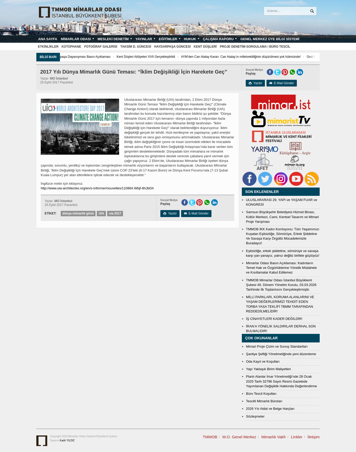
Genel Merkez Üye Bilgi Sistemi (269, 39)
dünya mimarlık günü (78, 213)
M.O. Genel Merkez (239, 437)
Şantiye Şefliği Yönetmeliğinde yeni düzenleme (281, 354)
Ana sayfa (47, 39)
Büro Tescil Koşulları (261, 394)
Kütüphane (71, 46)
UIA (101, 213)
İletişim (313, 437)
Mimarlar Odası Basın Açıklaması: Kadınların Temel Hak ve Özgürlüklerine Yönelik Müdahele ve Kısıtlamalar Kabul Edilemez (281, 267)
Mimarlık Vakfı (273, 437)
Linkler (296, 437)
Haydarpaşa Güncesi (172, 46)
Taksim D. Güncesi (135, 46)
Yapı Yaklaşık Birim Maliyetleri (268, 369)
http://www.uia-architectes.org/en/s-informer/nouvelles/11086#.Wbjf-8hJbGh (97, 188)
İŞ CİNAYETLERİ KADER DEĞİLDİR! (274, 319)
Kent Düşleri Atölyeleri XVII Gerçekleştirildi (160, 57)
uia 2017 (115, 213)
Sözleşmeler (255, 416)
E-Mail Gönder (281, 83)
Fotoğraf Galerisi (100, 46)
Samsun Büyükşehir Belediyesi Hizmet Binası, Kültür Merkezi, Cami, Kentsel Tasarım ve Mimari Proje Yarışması (282, 216)
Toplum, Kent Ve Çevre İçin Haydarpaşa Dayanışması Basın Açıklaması (76, 57)
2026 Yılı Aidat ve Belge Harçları (270, 409)
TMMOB (210, 437)
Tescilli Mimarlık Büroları (264, 401)
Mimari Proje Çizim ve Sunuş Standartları (277, 346)
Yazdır (255, 83)
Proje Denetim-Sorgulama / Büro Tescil (255, 46)
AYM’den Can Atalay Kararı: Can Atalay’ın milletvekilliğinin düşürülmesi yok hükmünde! (256, 57)
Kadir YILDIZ (67, 440)
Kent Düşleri (205, 46)
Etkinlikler (48, 46)
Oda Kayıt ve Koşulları (262, 361)
